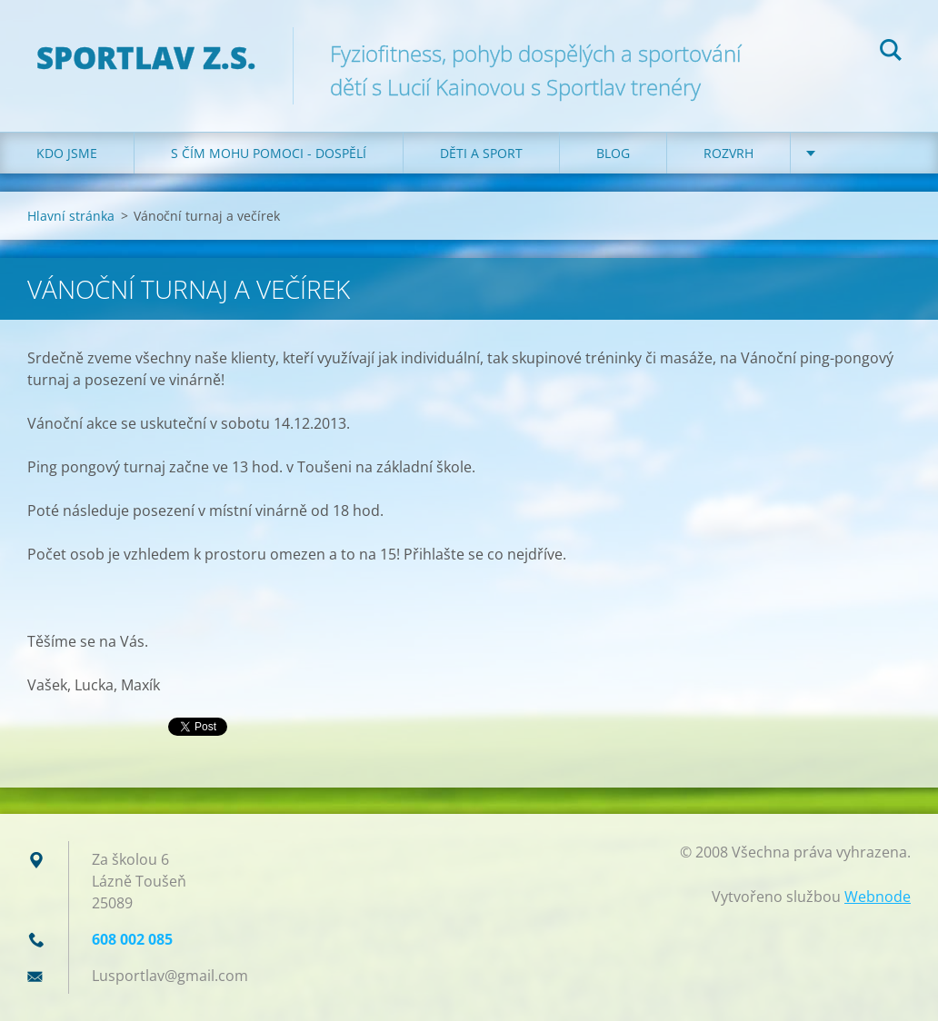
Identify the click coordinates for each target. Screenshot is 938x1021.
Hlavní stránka (71, 215)
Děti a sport (481, 153)
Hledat (891, 52)
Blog (613, 153)
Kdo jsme (66, 153)
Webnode (877, 897)
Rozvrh (728, 153)
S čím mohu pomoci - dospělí (268, 153)
